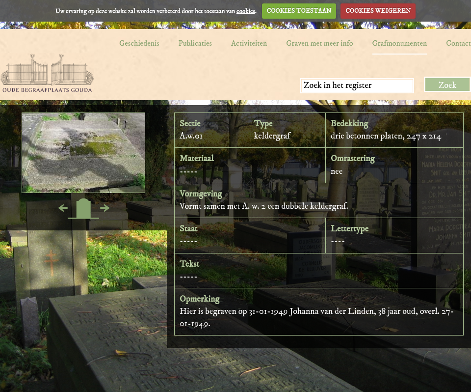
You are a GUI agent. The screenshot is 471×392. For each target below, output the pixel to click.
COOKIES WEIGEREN (378, 11)
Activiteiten (249, 43)
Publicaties (195, 43)
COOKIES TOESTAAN (299, 11)
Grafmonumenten (399, 43)
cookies (245, 11)
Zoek (448, 85)
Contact (458, 43)
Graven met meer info (319, 43)
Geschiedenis (139, 43)
